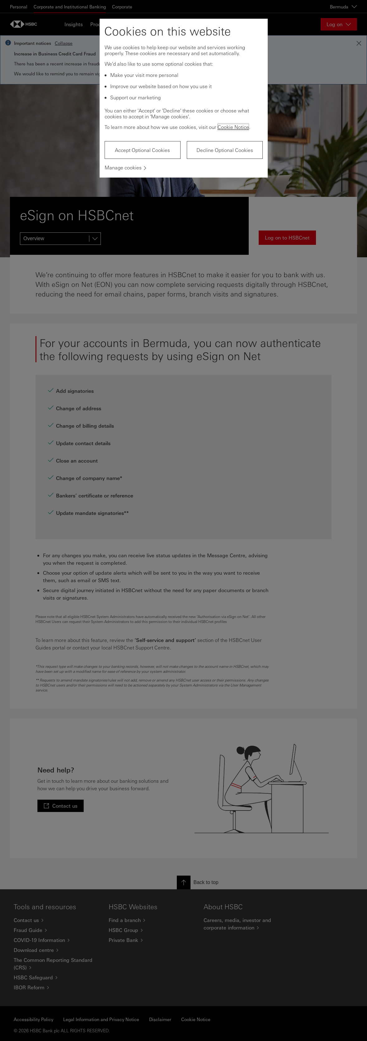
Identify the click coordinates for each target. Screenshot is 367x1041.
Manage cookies (123, 167)
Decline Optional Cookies (224, 150)
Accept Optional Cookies (142, 150)
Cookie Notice (233, 127)
